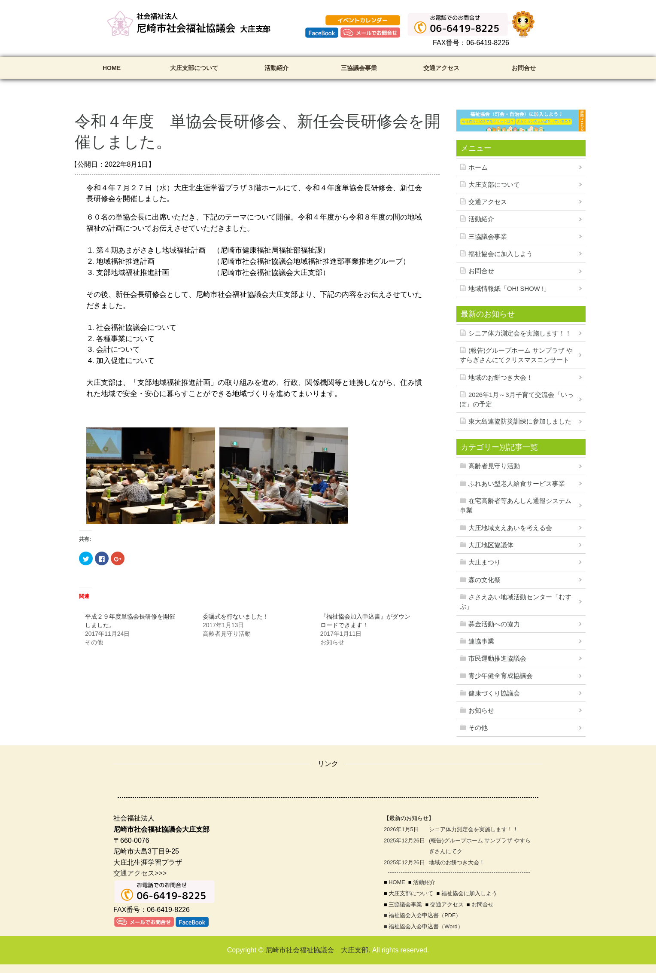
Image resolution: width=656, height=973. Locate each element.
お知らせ (481, 710)
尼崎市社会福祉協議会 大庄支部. (317, 950)
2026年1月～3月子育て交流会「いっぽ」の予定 (517, 399)
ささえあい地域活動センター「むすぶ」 (515, 602)
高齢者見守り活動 (494, 466)
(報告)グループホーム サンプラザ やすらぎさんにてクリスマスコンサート (516, 355)
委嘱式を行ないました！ (236, 616)
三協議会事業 (359, 67)
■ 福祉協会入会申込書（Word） (423, 926)
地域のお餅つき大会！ (500, 377)
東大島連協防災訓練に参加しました (519, 421)
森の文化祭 (484, 579)
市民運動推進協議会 (497, 658)
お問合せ (524, 67)
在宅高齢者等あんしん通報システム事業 (515, 505)
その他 (478, 727)
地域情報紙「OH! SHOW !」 (509, 288)
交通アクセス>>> (140, 873)
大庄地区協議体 (490, 545)
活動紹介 (276, 67)
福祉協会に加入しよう (500, 253)
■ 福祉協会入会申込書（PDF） (422, 915)
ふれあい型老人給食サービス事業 (516, 483)
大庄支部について (194, 67)
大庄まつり (484, 562)
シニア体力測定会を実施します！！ (519, 333)
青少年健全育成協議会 (500, 675)
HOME (112, 67)
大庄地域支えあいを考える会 (510, 528)
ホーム (478, 167)
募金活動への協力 (494, 624)
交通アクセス (441, 67)
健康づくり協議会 (494, 693)
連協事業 (481, 641)
